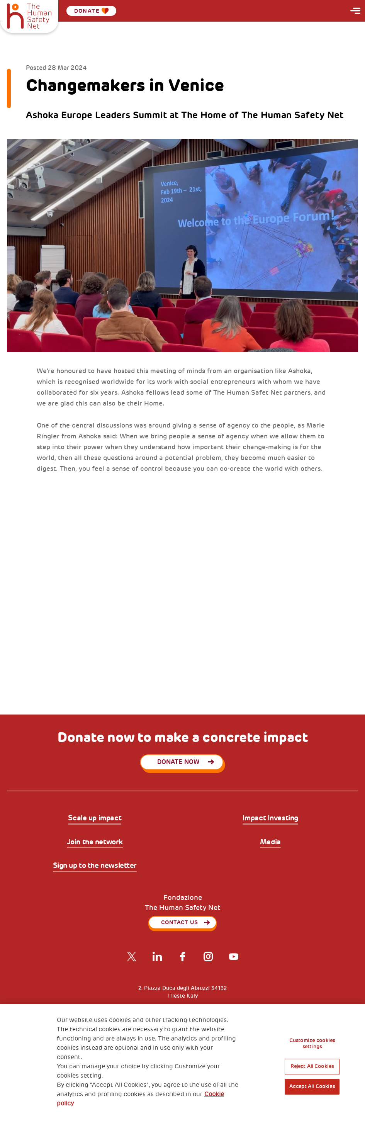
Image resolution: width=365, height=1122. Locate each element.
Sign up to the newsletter (95, 865)
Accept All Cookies (311, 1086)
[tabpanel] (182, 590)
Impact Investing (270, 818)
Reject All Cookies (312, 1067)
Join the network (95, 842)
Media (270, 842)
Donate (91, 10)
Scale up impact (94, 818)
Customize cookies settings (312, 1043)
